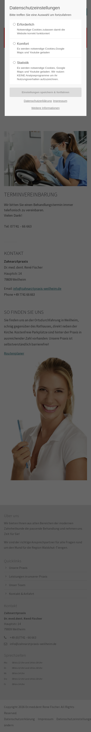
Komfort (44, 48)
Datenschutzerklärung (38, 100)
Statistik (44, 71)
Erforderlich (44, 29)
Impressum (60, 100)
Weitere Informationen (45, 108)
